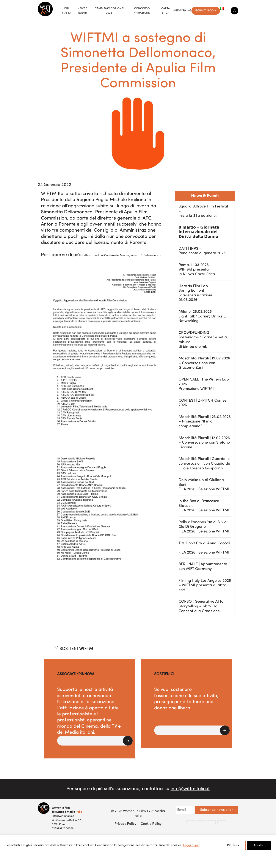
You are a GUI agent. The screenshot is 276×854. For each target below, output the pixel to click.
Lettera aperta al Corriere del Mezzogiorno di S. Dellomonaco (121, 255)
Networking (182, 10)
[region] (138, 844)
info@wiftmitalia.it (190, 788)
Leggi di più (191, 845)
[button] (95, 741)
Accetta (259, 845)
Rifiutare (233, 845)
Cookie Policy (151, 824)
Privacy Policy (125, 824)
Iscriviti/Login (205, 10)
